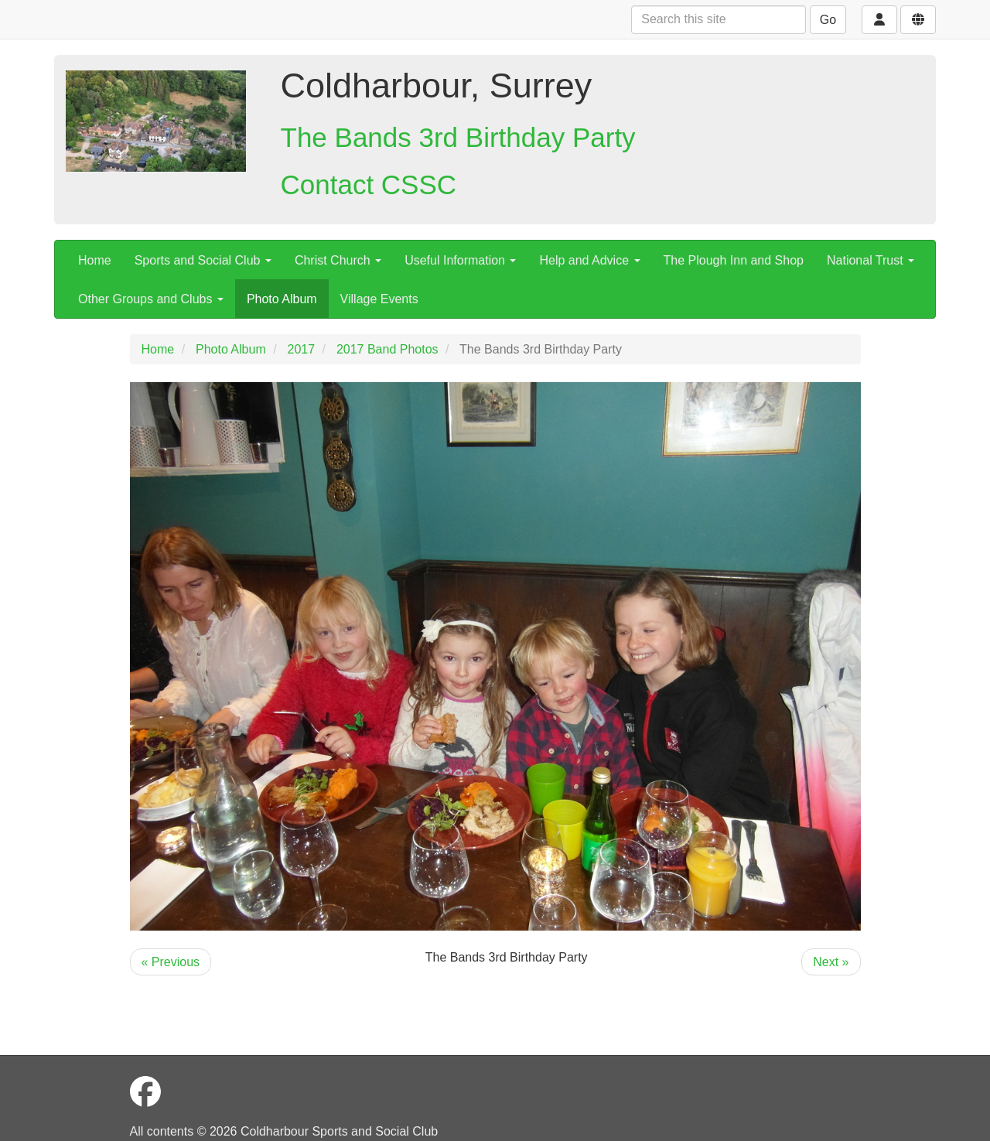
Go (828, 19)
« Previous (171, 961)
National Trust (870, 260)
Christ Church (338, 260)
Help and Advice (589, 260)
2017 (302, 349)
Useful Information (460, 260)
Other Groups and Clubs (151, 299)
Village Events (379, 299)
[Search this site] (718, 19)
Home (94, 260)
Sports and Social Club (203, 260)
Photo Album (282, 299)
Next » (830, 961)
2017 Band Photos (387, 349)
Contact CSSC (369, 184)
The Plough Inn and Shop (734, 260)
